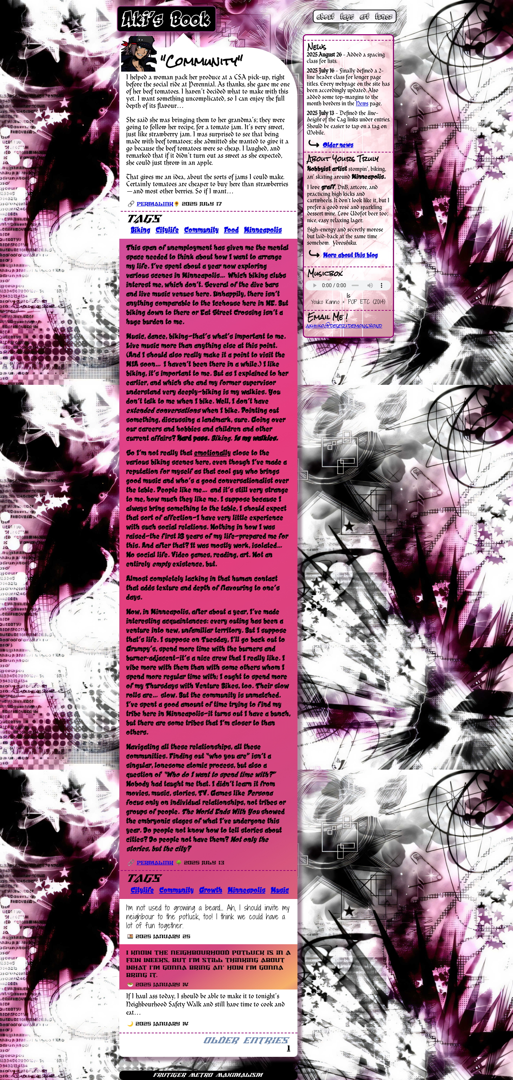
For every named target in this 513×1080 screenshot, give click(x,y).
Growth (210, 890)
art (364, 16)
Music (280, 890)
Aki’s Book (167, 19)
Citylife (167, 230)
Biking (140, 230)
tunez (383, 16)
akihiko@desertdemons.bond (344, 325)
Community (201, 230)
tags (347, 16)
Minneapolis (263, 230)
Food (231, 230)
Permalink (155, 204)
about (325, 16)
